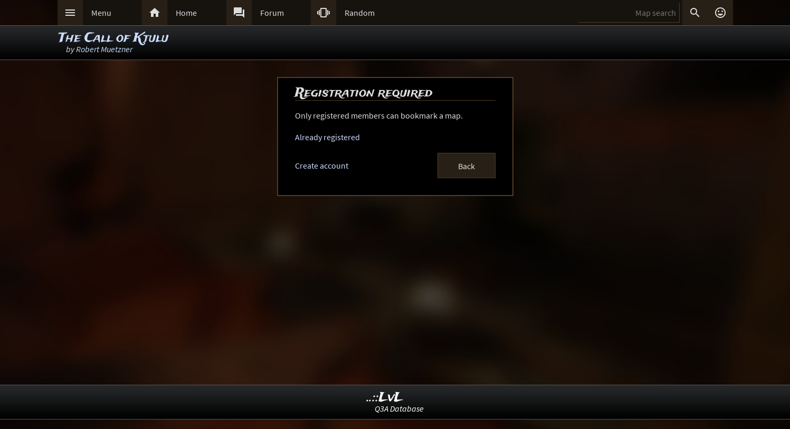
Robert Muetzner (104, 49)
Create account (321, 165)
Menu (101, 12)
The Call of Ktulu (113, 38)
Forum (272, 12)
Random (360, 12)
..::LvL (385, 397)
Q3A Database (399, 408)
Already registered (327, 137)
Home (186, 12)
